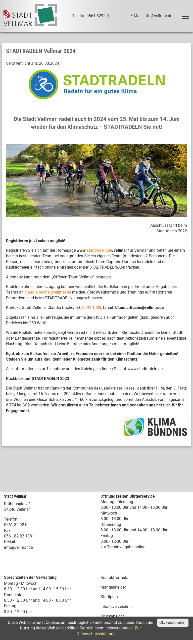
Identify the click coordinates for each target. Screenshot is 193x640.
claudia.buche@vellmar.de (48, 292)
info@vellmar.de (18, 547)
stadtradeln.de (99, 250)
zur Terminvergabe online (123, 547)
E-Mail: (10, 541)
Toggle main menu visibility (186, 14)
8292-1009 (91, 307)
